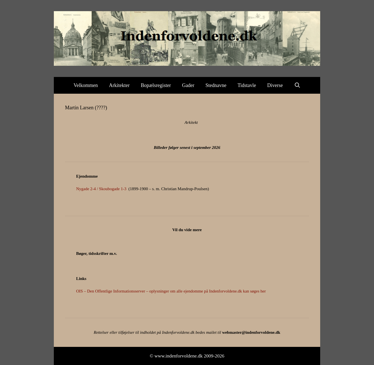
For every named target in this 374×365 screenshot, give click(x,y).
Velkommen (86, 85)
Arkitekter (119, 85)
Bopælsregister (156, 85)
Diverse (275, 85)
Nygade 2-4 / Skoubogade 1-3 (101, 189)
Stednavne (216, 85)
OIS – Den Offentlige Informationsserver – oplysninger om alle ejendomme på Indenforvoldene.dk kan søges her (171, 291)
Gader (188, 85)
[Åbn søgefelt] (297, 85)
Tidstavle (247, 85)
